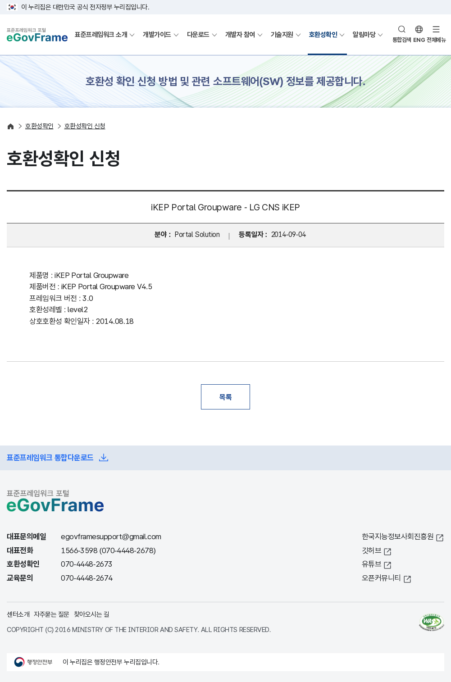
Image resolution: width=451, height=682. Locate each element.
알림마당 (364, 34)
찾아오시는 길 (91, 614)
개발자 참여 (240, 34)
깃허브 (372, 550)
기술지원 (282, 34)
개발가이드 (157, 34)
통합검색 (401, 39)
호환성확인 (323, 34)
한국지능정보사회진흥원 (398, 536)
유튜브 (372, 564)
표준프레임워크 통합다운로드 (50, 458)
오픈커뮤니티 (381, 578)
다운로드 (198, 34)
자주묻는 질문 (51, 614)
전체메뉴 (436, 39)
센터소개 (18, 614)
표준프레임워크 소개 (101, 34)
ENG (419, 39)
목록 (225, 397)
